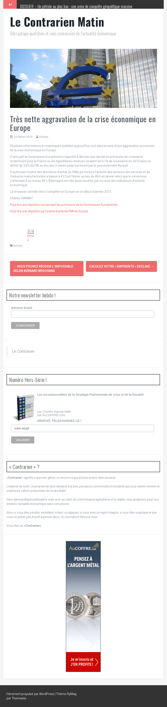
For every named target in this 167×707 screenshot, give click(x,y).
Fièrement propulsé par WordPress (31, 694)
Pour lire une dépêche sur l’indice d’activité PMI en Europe (49, 211)
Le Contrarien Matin (57, 21)
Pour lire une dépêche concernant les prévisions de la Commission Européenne (64, 204)
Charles (43, 136)
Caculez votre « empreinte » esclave (121, 266)
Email (30, 236)
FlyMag (72, 694)
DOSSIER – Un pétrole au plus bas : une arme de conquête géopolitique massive (76, 6)
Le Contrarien (23, 351)
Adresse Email (21, 308)
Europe (17, 245)
